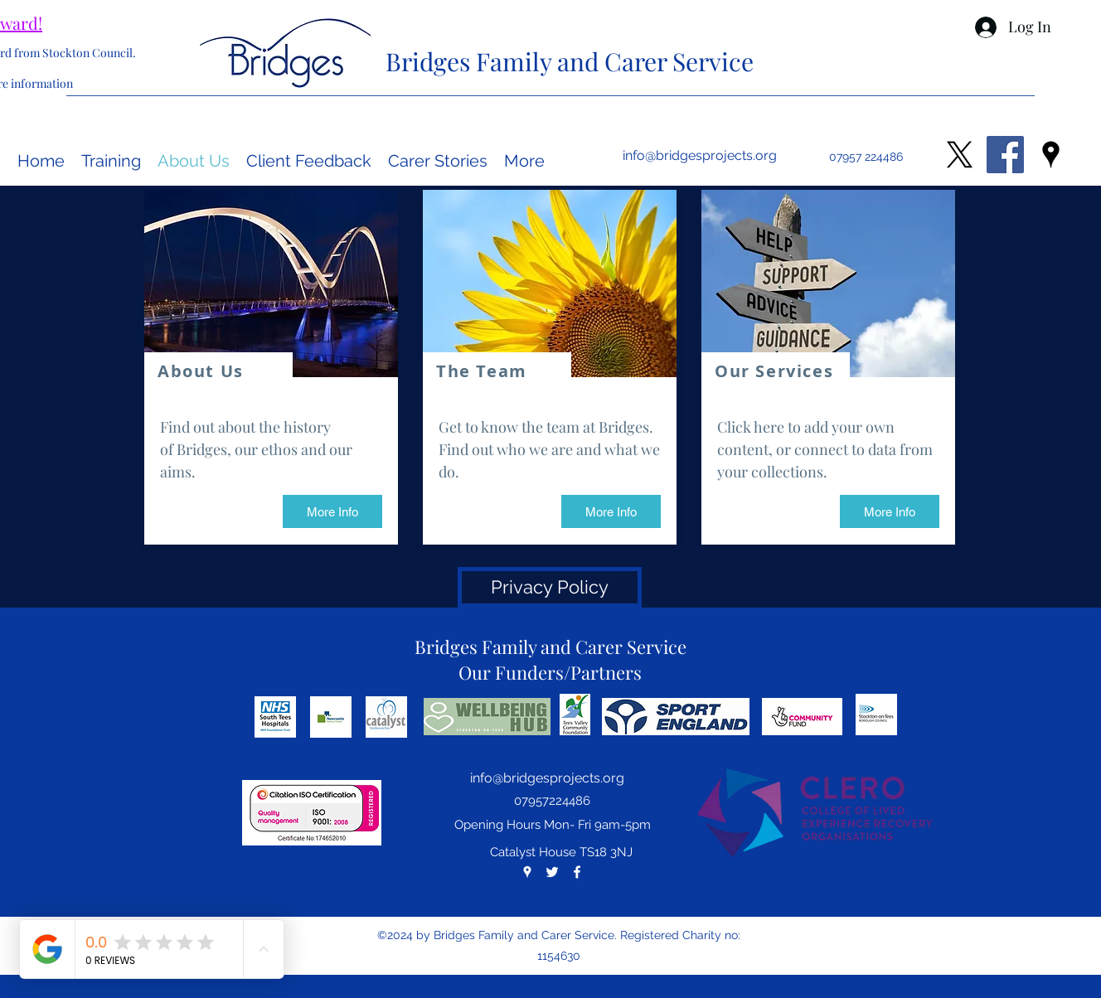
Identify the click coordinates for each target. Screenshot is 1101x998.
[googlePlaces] (1050, 154)
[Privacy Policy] (550, 587)
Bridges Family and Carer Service (570, 61)
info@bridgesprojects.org (700, 155)
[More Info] (332, 511)
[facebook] (577, 872)
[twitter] (552, 872)
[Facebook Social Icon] (1005, 154)
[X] (959, 154)
